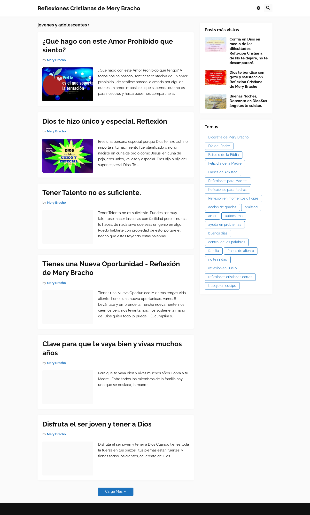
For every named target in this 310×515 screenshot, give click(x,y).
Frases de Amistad (223, 172)
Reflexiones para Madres (227, 181)
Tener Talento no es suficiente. (91, 193)
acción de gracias (222, 207)
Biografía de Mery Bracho (228, 137)
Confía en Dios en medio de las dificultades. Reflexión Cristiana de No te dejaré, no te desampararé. (249, 51)
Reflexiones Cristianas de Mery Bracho (89, 8)
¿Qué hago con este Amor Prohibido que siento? (107, 45)
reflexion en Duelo (222, 268)
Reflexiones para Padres (227, 190)
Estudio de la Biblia (223, 155)
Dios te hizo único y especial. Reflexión (104, 121)
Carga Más (114, 491)
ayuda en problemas (224, 224)
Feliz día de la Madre (224, 163)
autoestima (234, 216)
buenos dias (217, 233)
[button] (258, 8)
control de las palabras (226, 242)
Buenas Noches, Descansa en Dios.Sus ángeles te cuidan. (248, 101)
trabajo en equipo (222, 286)
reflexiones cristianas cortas (230, 277)
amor (212, 216)
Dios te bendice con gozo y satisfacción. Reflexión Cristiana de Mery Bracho (247, 79)
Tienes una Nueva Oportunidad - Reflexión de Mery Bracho (111, 268)
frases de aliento (240, 251)
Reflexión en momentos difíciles (233, 198)
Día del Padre (219, 146)
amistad (251, 207)
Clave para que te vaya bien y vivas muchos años (112, 348)
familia (213, 251)
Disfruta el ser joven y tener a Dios (97, 424)
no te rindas (217, 259)
